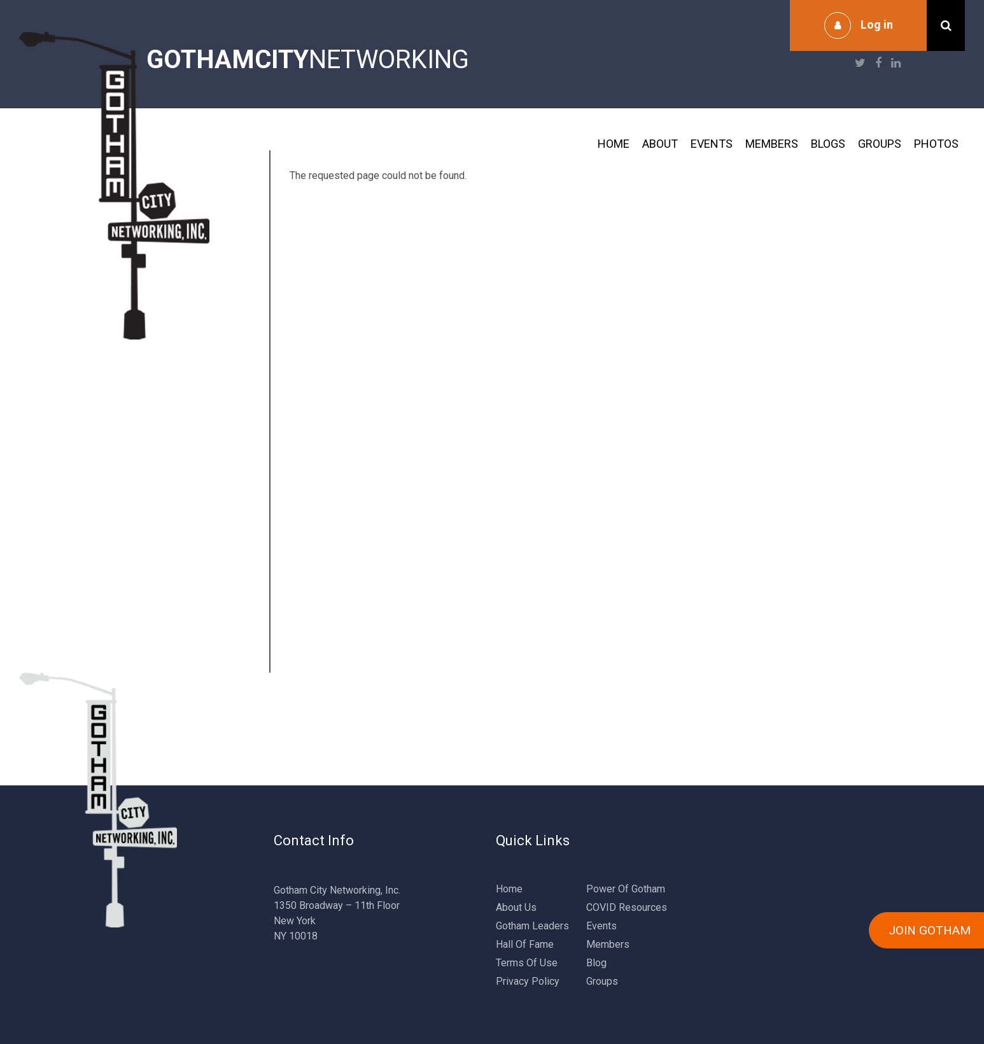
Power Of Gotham (625, 889)
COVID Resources (626, 907)
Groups (879, 143)
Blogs (828, 143)
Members (771, 143)
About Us (516, 907)
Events (712, 143)
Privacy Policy (527, 981)
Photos (936, 143)
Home (613, 143)
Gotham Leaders (532, 926)
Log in (877, 24)
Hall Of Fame (525, 944)
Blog (596, 963)
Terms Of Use (527, 963)
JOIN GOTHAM (930, 930)
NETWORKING (307, 60)
